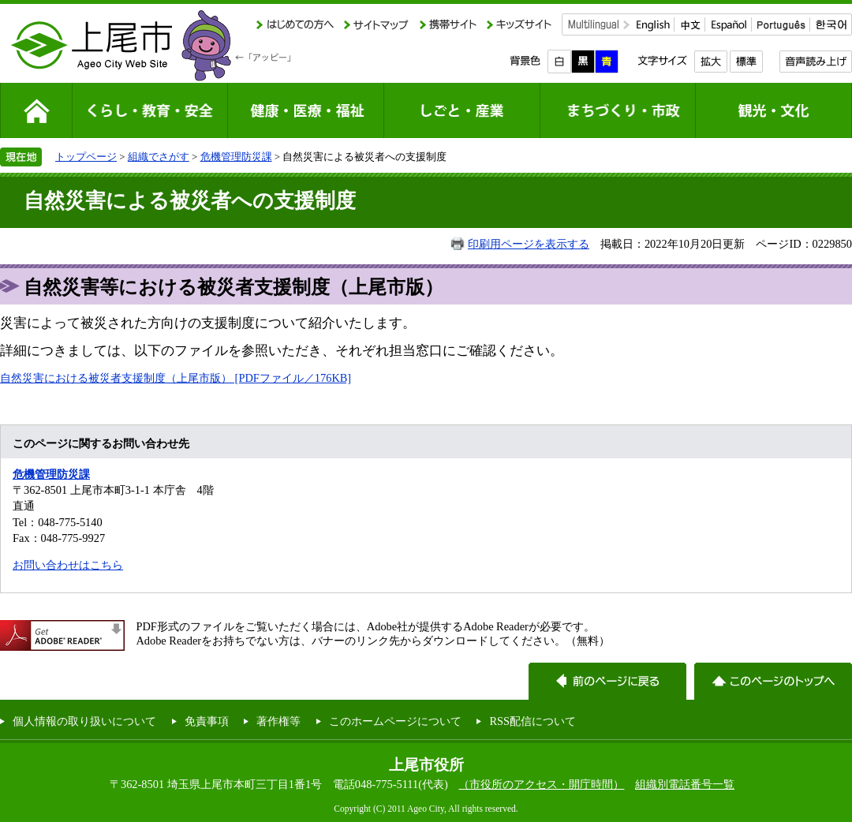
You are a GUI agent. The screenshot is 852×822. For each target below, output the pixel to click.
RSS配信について (532, 721)
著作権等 (278, 721)
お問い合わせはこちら (68, 565)
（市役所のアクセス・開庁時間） (541, 784)
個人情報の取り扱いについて (84, 721)
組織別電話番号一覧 (684, 784)
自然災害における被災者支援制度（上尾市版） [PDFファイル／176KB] (175, 378)
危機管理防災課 (236, 157)
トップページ (86, 157)
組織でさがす (158, 157)
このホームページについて (395, 721)
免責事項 (207, 721)
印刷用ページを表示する (528, 243)
